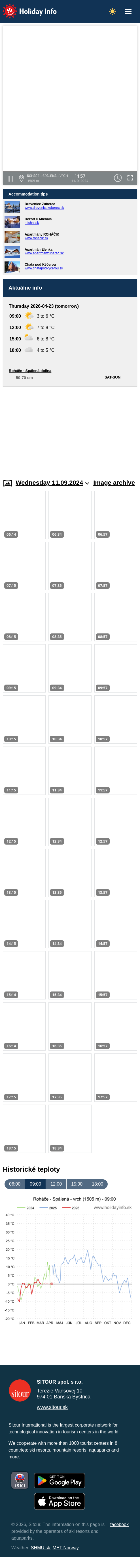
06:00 (14, 1184)
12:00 (56, 1184)
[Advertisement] (70, 429)
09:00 (35, 1184)
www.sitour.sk (52, 1407)
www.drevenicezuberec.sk (44, 208)
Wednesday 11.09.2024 (52, 482)
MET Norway (66, 1547)
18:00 (97, 1184)
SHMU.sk (40, 1547)
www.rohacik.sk (36, 238)
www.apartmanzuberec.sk (44, 253)
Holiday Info (24, 7)
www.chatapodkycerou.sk (44, 268)
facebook (119, 1524)
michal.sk (32, 223)
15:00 (76, 1184)
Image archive (114, 482)
